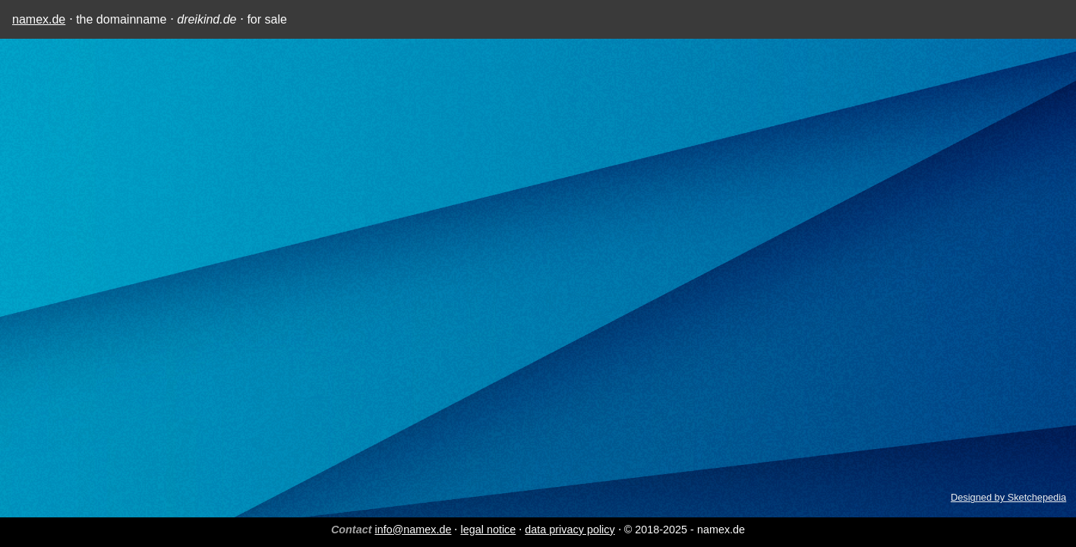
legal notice (488, 529)
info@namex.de (412, 529)
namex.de (38, 19)
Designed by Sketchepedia (1008, 497)
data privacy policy (569, 529)
